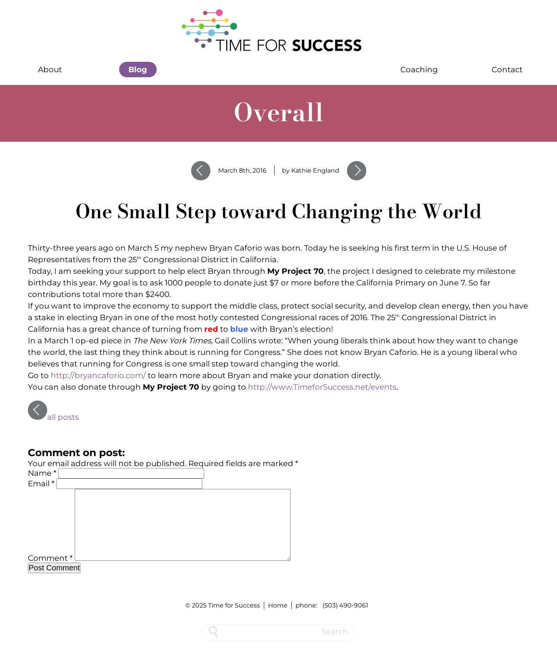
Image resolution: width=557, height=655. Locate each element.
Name (42, 473)
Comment (50, 570)
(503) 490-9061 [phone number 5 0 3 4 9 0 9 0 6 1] (345, 605)
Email (41, 483)
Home (277, 605)
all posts (53, 417)
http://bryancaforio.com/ (98, 375)
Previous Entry (200, 170)
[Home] (278, 31)
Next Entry (356, 170)
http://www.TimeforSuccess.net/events (322, 387)
